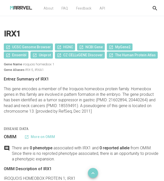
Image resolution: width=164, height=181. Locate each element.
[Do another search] (155, 8)
